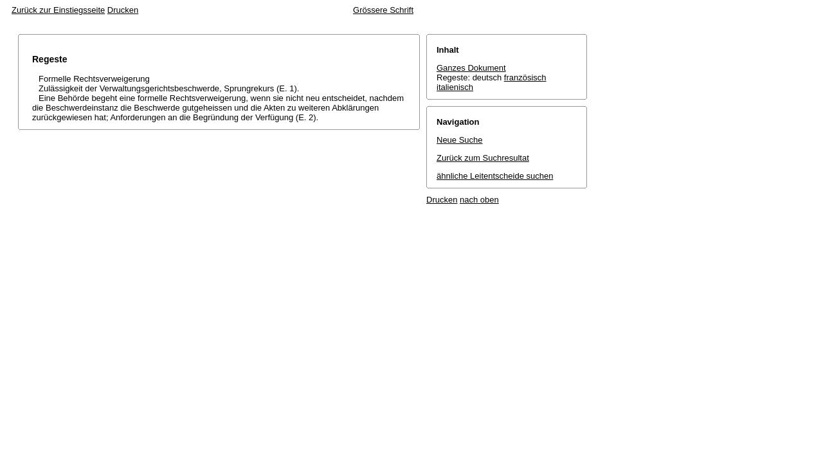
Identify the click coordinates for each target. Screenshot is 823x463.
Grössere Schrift (383, 10)
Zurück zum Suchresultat (483, 158)
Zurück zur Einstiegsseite (58, 10)
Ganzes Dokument (471, 68)
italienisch (455, 87)
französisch (525, 77)
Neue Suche (460, 140)
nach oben (479, 199)
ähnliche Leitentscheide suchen (495, 176)
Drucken (122, 10)
